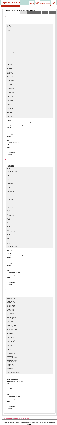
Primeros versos (48, 3)
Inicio (4, 418)
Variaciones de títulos (45, 12)
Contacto (27, 418)
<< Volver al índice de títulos (51, 7)
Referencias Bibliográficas (38, 12)
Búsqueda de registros (37, 3)
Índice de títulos (42, 3)
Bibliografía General (22, 418)
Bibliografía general (53, 3)
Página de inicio (32, 3)
